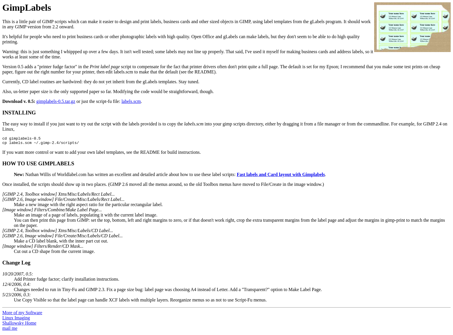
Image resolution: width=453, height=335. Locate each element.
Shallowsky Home (19, 324)
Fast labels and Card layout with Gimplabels (281, 176)
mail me (9, 329)
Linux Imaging (16, 319)
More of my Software (22, 314)
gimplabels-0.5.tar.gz (55, 101)
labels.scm (131, 101)
